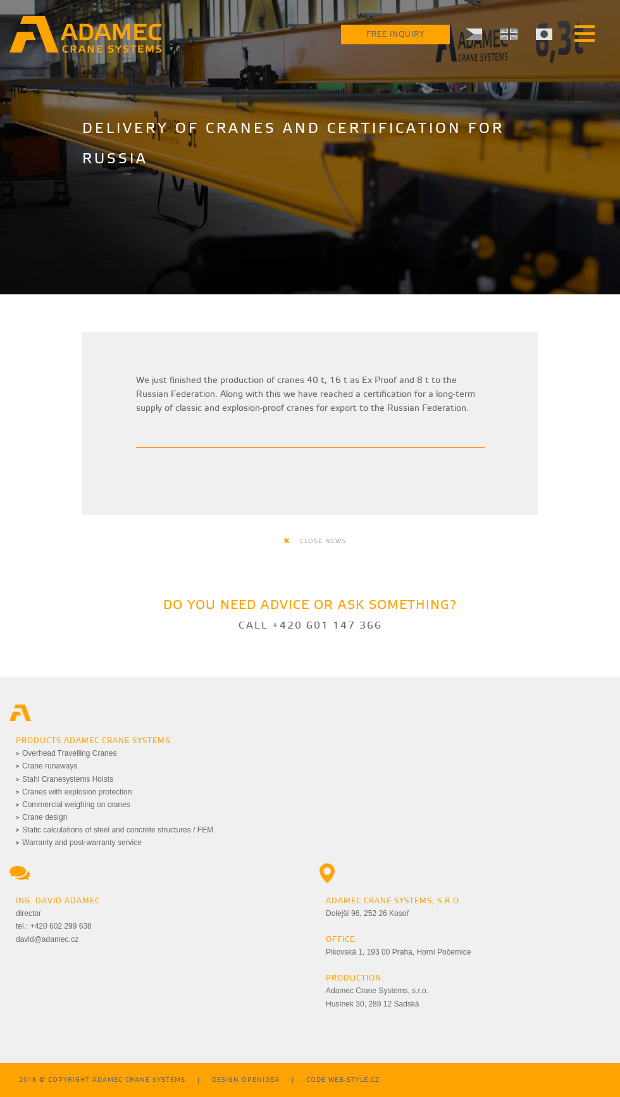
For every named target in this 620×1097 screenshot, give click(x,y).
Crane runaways (49, 766)
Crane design (44, 817)
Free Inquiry (395, 34)
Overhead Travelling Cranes (69, 753)
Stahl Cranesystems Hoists (67, 779)
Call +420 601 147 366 (310, 626)
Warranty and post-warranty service (82, 842)
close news (314, 541)
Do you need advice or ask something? (310, 605)
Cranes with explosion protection (77, 791)
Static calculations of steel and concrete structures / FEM (117, 829)
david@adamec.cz (47, 939)
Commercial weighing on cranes (76, 804)
